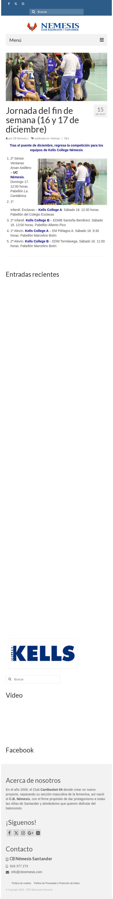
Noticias (55, 138)
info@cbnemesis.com (24, 872)
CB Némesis (20, 138)
